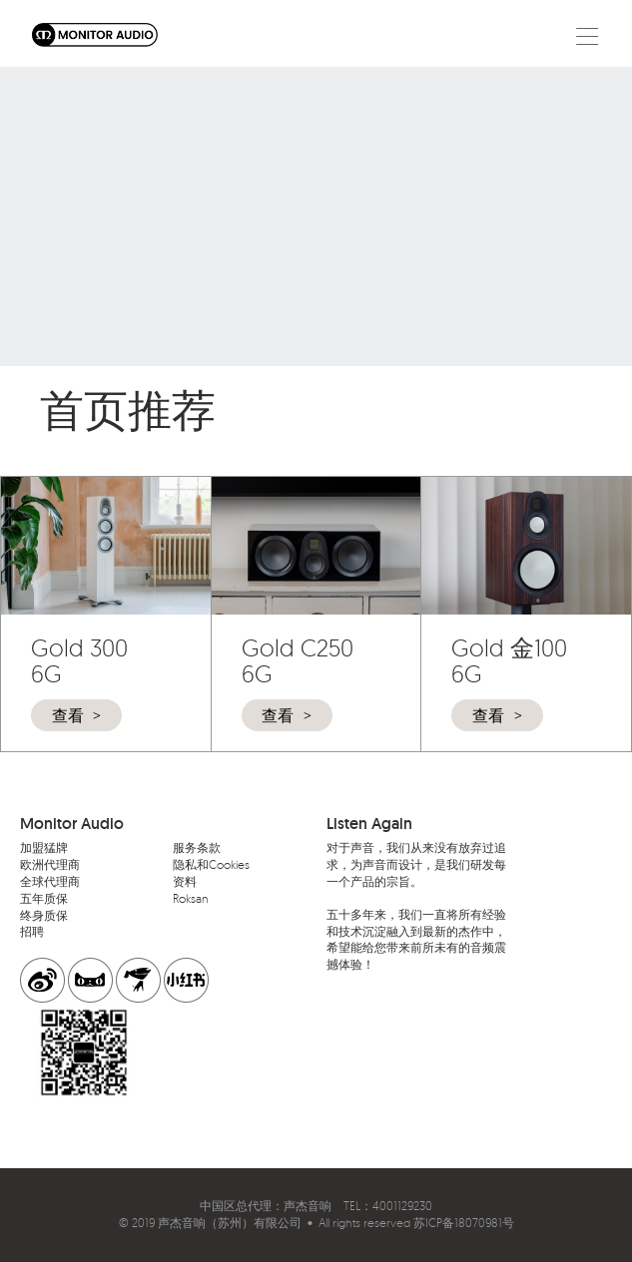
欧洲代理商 (50, 864)
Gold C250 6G (297, 660)
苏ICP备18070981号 (463, 1222)
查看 (68, 715)
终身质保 (44, 915)
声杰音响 (307, 1205)
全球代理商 (50, 881)
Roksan (191, 898)
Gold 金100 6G (509, 660)
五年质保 (44, 898)
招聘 (32, 931)
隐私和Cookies (211, 864)
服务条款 (197, 847)
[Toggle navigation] (587, 35)
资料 (185, 881)
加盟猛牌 (44, 847)
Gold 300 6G (79, 660)
